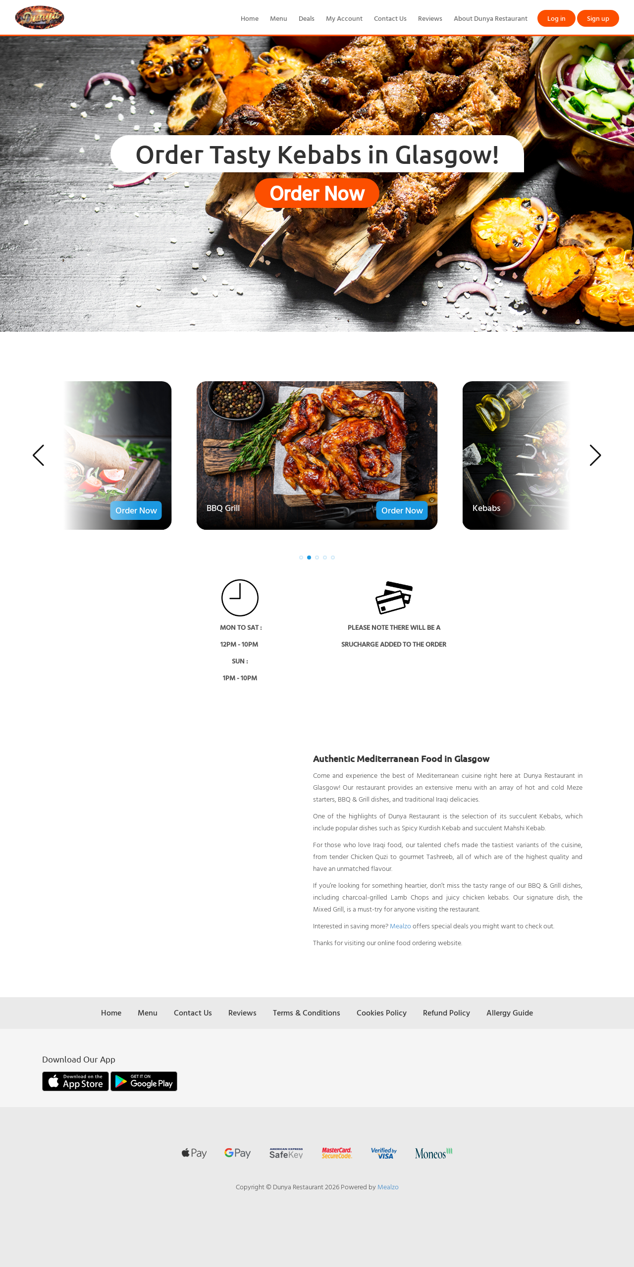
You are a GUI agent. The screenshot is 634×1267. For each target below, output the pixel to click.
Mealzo (400, 925)
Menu (278, 18)
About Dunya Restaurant (491, 18)
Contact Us (390, 18)
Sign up (598, 18)
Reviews (430, 18)
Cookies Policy (382, 1012)
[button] (38, 455)
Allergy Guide (509, 1012)
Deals (307, 18)
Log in (556, 18)
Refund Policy (446, 1012)
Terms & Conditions (306, 1012)
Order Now (317, 193)
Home (250, 18)
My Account (344, 18)
